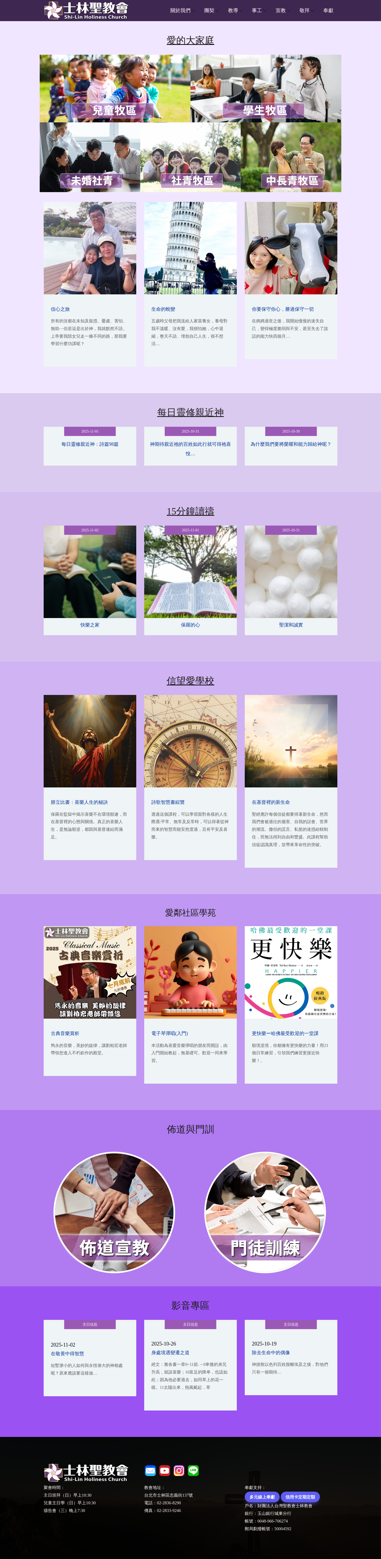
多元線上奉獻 (262, 1497)
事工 (257, 10)
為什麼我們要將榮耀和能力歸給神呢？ (291, 444)
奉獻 (328, 10)
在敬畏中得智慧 (67, 1353)
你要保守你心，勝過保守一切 (283, 309)
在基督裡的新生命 (271, 802)
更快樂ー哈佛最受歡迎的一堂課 (285, 1033)
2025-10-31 (190, 431)
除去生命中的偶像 (271, 1352)
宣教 (281, 10)
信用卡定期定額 (300, 1497)
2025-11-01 (90, 431)
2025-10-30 (291, 431)
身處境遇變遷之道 (170, 1352)
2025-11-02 (90, 530)
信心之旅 (60, 309)
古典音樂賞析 (65, 1033)
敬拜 (305, 10)
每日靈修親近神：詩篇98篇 (90, 444)
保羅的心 (190, 625)
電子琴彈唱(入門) (169, 1033)
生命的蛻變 (163, 309)
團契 (209, 10)
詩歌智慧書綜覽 (168, 802)
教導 (233, 10)
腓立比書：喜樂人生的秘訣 (79, 802)
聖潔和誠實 (291, 625)
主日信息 (90, 1324)
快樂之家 (89, 625)
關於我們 (180, 10)
